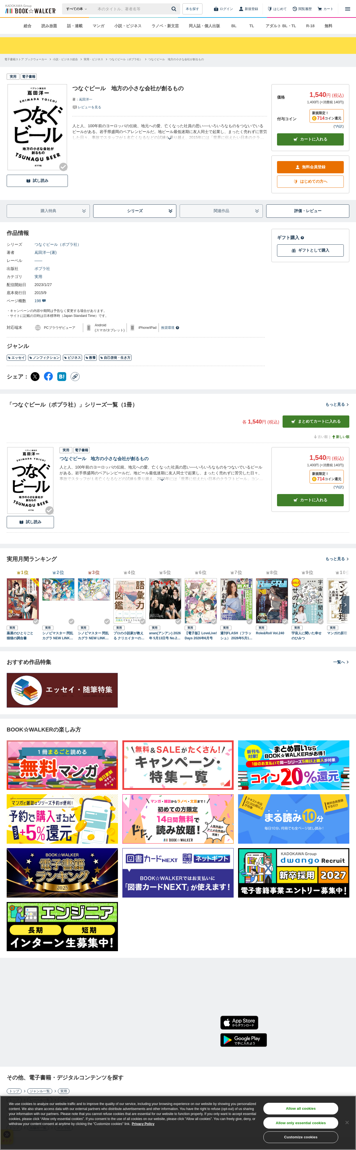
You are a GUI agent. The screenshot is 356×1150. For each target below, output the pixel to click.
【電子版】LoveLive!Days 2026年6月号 (201, 635)
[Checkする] (63, 166)
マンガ (98, 26)
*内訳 (339, 126)
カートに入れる (310, 139)
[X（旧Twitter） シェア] (35, 376)
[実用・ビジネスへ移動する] (93, 59)
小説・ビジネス (128, 26)
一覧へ (341, 662)
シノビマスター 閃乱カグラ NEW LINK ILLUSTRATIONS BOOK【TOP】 (58, 636)
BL (234, 26)
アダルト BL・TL (281, 26)
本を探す (192, 9)
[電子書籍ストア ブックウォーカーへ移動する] (25, 59)
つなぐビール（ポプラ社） (57, 244)
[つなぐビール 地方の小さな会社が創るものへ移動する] (176, 59)
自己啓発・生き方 (115, 358)
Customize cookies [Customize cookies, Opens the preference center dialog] (301, 1137)
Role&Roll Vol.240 (270, 633)
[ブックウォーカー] (29, 8)
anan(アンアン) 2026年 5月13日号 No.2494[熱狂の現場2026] (165, 636)
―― (38, 260)
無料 (328, 26)
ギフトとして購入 (310, 250)
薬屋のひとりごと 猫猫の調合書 (22, 635)
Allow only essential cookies (301, 1123)
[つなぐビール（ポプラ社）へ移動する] (125, 59)
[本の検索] (78, 9)
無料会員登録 (310, 167)
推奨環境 (170, 328)
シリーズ (150, 211)
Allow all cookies (301, 1108)
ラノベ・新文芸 (165, 26)
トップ (14, 1091)
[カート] (325, 8)
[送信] (174, 9)
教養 (90, 358)
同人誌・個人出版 (204, 26)
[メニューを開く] (348, 9)
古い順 (320, 437)
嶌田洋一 (85, 99)
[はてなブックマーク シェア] (62, 376)
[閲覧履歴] (302, 8)
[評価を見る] (86, 107)
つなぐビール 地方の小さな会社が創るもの (104, 458)
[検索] (174, 9)
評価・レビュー (308, 211)
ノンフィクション (44, 358)
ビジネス (72, 358)
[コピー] (75, 376)
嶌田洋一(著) (45, 252)
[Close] (347, 1122)
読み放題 (49, 26)
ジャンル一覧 (40, 1091)
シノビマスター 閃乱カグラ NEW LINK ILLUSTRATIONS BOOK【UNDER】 (94, 636)
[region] (178, 1123)
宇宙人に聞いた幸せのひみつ (306, 635)
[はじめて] (277, 8)
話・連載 (75, 26)
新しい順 (340, 437)
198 (40, 301)
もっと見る (337, 404)
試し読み (37, 180)
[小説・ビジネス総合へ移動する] (65, 59)
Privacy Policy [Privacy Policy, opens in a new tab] (143, 1124)
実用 (38, 276)
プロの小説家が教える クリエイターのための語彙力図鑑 (128, 636)
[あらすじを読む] (169, 132)
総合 (27, 26)
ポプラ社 (42, 268)
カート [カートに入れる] (310, 500)
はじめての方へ (310, 181)
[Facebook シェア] (48, 376)
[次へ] (345, 605)
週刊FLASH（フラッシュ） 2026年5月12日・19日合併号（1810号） (235, 636)
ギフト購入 (290, 237)
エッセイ (16, 358)
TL (251, 26)
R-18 (310, 26)
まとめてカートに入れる (316, 421)
